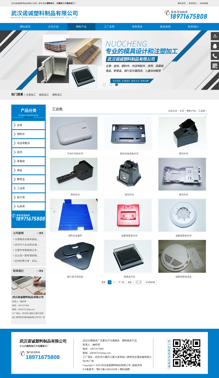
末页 (130, 282)
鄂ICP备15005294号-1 (107, 369)
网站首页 (182, 3)
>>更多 (40, 233)
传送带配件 (23, 143)
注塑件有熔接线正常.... (27, 250)
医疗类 (21, 197)
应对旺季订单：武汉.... (27, 261)
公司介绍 (53, 26)
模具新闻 (165, 26)
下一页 (121, 282)
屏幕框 (21, 161)
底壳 (19, 152)
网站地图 (125, 369)
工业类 (21, 188)
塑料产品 (81, 26)
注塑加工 (31, 94)
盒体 (19, 125)
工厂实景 (109, 26)
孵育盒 (21, 179)
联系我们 (193, 3)
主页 (182, 111)
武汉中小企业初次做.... (27, 244)
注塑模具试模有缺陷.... (27, 239)
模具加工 (44, 94)
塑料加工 (57, 94)
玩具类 (21, 206)
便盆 (19, 170)
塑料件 (21, 134)
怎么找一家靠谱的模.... (27, 255)
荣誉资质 (137, 26)
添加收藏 (204, 3)
